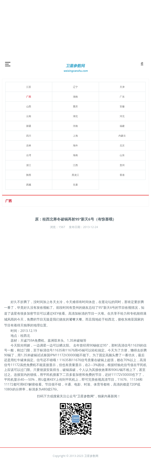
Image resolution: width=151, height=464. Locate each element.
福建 (122, 126)
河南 (75, 126)
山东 (122, 155)
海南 (75, 155)
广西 (28, 96)
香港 (122, 175)
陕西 (28, 175)
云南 (28, 116)
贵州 (122, 165)
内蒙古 (122, 135)
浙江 (28, 165)
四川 (28, 135)
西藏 (28, 184)
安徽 (122, 106)
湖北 (75, 116)
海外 (75, 145)
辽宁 (75, 87)
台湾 (28, 155)
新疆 (28, 126)
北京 (122, 145)
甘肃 (75, 184)
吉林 (28, 145)
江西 (75, 165)
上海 (75, 135)
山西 (28, 106)
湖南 (75, 96)
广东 (122, 96)
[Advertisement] (75, 28)
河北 (122, 116)
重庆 (75, 106)
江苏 (28, 87)
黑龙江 (75, 175)
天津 (122, 87)
